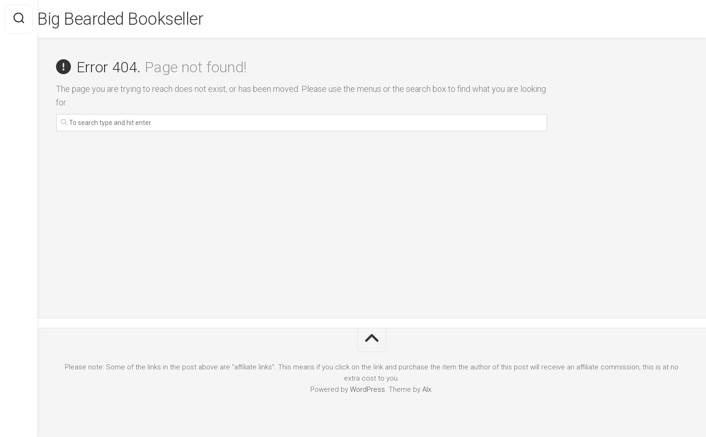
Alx (426, 389)
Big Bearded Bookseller (139, 19)
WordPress (367, 389)
